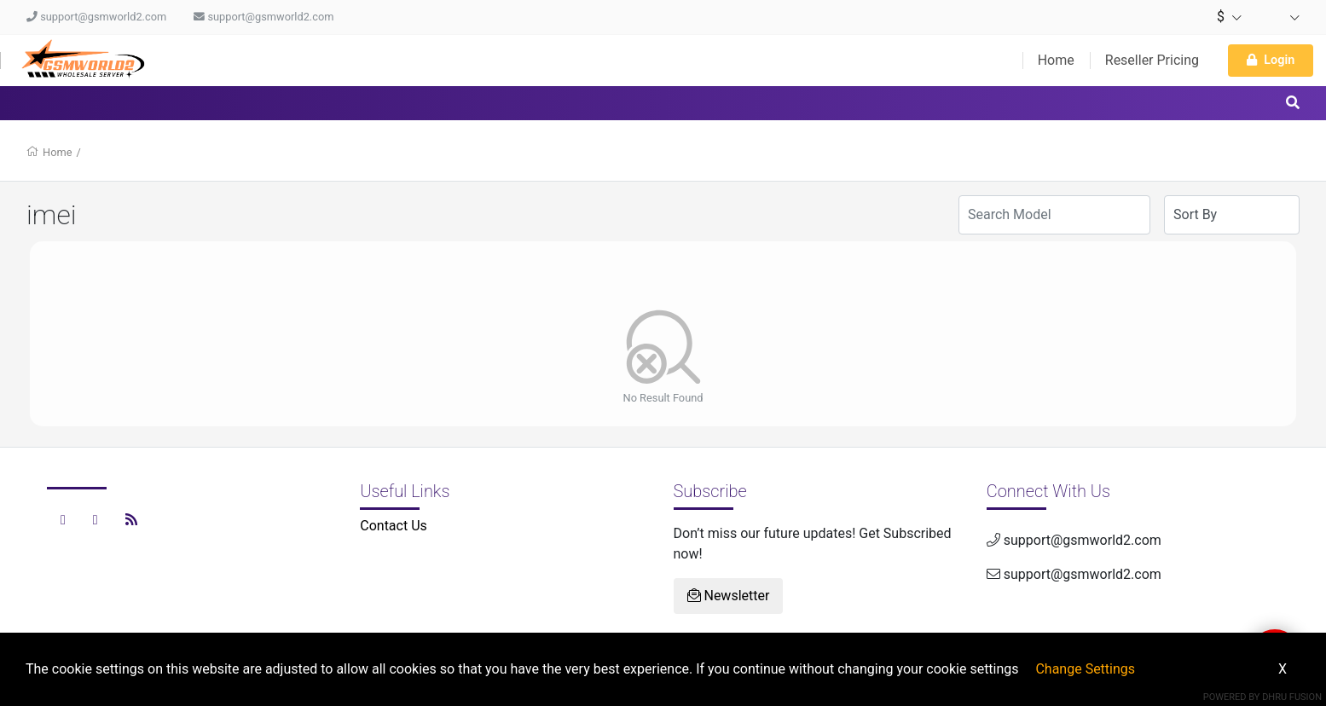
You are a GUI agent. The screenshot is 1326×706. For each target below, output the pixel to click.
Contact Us (393, 526)
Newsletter (728, 595)
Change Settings (1085, 669)
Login (1270, 60)
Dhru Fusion (1292, 697)
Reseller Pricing (1152, 60)
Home (1056, 60)
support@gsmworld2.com (96, 16)
